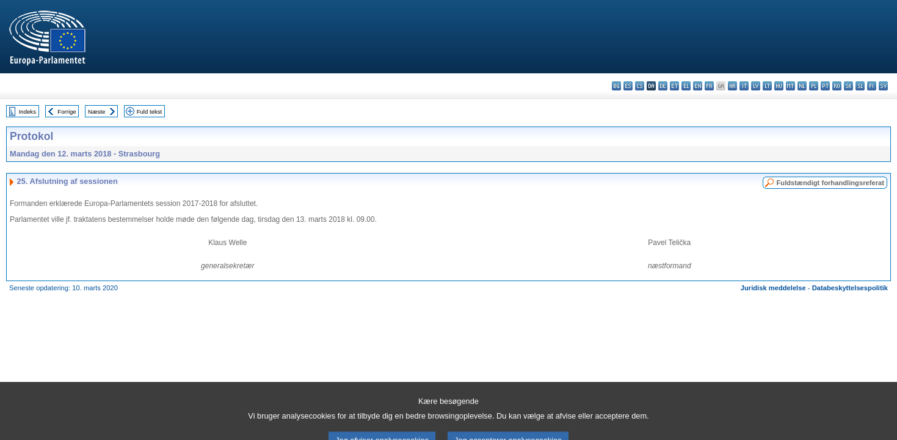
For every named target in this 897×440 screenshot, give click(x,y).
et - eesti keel (674, 85)
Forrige (66, 111)
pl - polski (813, 85)
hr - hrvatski (732, 85)
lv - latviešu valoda (755, 85)
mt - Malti (790, 85)
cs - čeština (639, 85)
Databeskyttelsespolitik (850, 288)
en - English (697, 85)
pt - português (825, 85)
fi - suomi (871, 85)
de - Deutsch (662, 85)
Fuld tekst (149, 111)
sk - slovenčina (848, 85)
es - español (628, 85)
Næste (96, 111)
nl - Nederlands (802, 85)
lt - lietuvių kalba (767, 85)
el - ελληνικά (686, 85)
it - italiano (744, 85)
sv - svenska (883, 85)
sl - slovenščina (860, 85)
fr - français (709, 85)
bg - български (616, 85)
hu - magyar (778, 85)
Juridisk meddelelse (773, 288)
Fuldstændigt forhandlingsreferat (830, 182)
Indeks (27, 111)
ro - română (836, 85)
